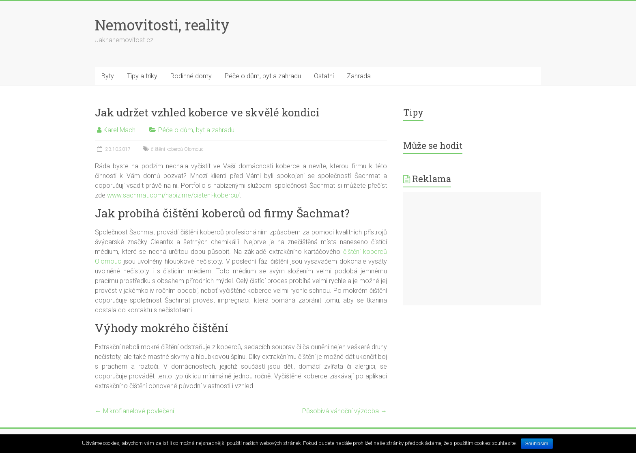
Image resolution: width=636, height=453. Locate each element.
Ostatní (324, 76)
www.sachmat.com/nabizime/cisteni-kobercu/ (173, 195)
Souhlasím (536, 444)
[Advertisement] (472, 248)
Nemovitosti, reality (162, 24)
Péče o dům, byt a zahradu (263, 76)
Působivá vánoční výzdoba (344, 411)
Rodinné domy (191, 76)
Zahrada (359, 76)
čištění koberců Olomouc (177, 149)
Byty (107, 76)
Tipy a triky (142, 76)
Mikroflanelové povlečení (134, 411)
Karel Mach (119, 130)
